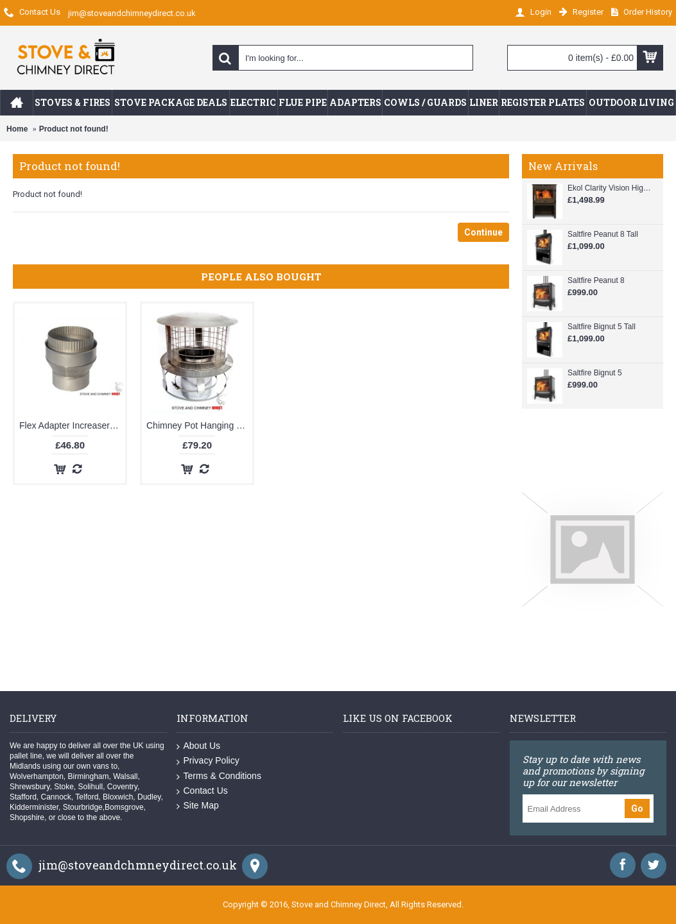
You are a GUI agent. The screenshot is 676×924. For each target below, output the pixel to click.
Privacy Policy (208, 760)
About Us (199, 745)
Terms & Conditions (219, 776)
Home (17, 128)
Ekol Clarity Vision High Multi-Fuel (609, 188)
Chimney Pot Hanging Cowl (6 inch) (199, 425)
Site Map (198, 805)
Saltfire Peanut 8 (596, 280)
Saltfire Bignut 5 (595, 372)
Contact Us (202, 790)
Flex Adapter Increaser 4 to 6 (72, 425)
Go (637, 808)
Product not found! (73, 128)
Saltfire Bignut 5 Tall (602, 326)
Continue (483, 232)
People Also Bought (261, 276)
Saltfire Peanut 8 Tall (603, 234)
